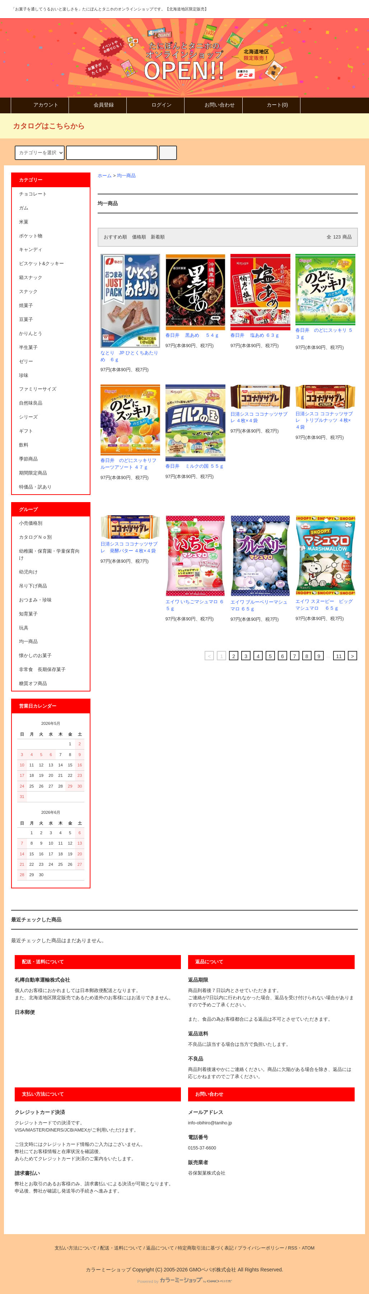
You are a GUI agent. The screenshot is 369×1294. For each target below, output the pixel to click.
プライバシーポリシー (261, 1248)
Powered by (184, 1281)
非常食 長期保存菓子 (42, 669)
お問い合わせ (213, 104)
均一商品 (126, 175)
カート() (271, 104)
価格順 (139, 237)
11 (339, 656)
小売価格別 (30, 523)
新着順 (158, 237)
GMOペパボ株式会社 (212, 1269)
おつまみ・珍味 (35, 600)
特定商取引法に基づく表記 (206, 1248)
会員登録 (97, 104)
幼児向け (28, 572)
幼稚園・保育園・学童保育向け (49, 555)
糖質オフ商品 (33, 683)
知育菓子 (28, 614)
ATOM (308, 1248)
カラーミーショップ (108, 1269)
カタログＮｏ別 (35, 537)
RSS (292, 1248)
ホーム (105, 175)
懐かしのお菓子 (35, 655)
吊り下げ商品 (33, 586)
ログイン (155, 104)
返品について (160, 1248)
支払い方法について (76, 1248)
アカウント (40, 104)
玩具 (23, 628)
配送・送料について (121, 1248)
